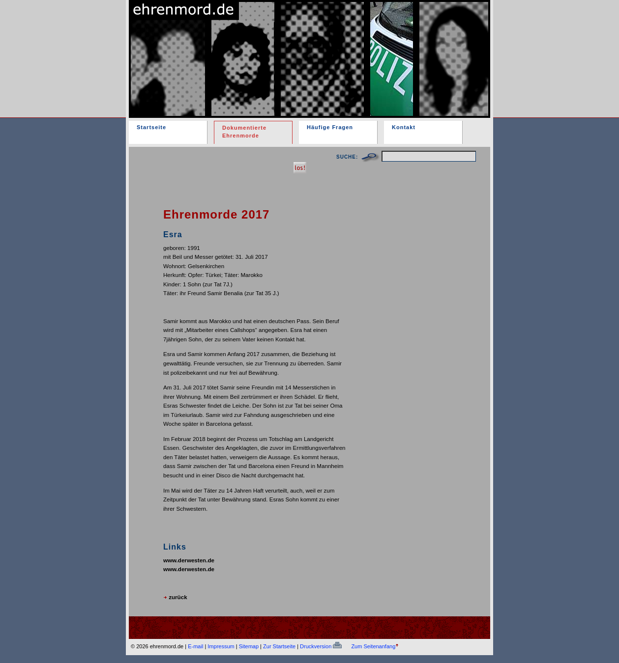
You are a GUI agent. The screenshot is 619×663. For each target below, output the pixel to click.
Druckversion (321, 646)
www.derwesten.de (188, 560)
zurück (175, 597)
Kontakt (403, 127)
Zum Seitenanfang (373, 646)
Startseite (151, 127)
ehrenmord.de (243, 50)
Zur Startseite (279, 646)
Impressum (220, 646)
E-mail (195, 646)
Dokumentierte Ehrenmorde (244, 131)
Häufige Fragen (330, 127)
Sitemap (249, 646)
